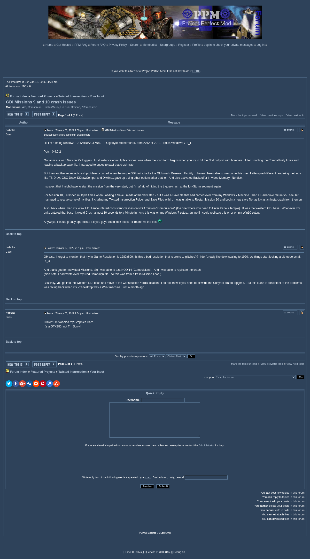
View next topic (295, 115)
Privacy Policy (118, 45)
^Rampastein (89, 107)
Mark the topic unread (244, 115)
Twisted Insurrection (72, 96)
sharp (148, 477)
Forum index (18, 96)
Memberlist (150, 45)
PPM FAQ (81, 45)
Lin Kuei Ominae (70, 107)
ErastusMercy (51, 107)
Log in (261, 45)
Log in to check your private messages (229, 45)
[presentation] (43, 461)
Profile (196, 45)
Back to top (14, 234)
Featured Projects (43, 96)
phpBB (153, 532)
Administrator (206, 445)
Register (184, 45)
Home (50, 45)
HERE (196, 71)
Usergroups (168, 45)
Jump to (209, 377)
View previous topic (272, 115)
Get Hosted (64, 45)
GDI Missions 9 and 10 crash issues (41, 102)
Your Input (97, 96)
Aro (24, 107)
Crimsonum (34, 107)
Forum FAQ (98, 45)
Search (135, 45)
